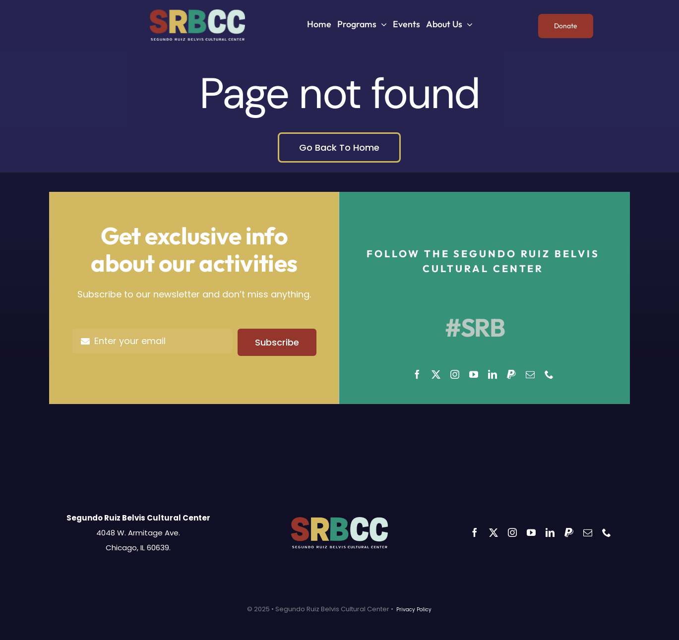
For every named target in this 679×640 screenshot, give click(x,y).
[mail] (530, 374)
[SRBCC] (197, 13)
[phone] (549, 374)
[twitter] (436, 374)
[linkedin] (492, 374)
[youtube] (473, 374)
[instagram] (454, 374)
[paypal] (511, 374)
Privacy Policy (414, 609)
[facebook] (417, 374)
